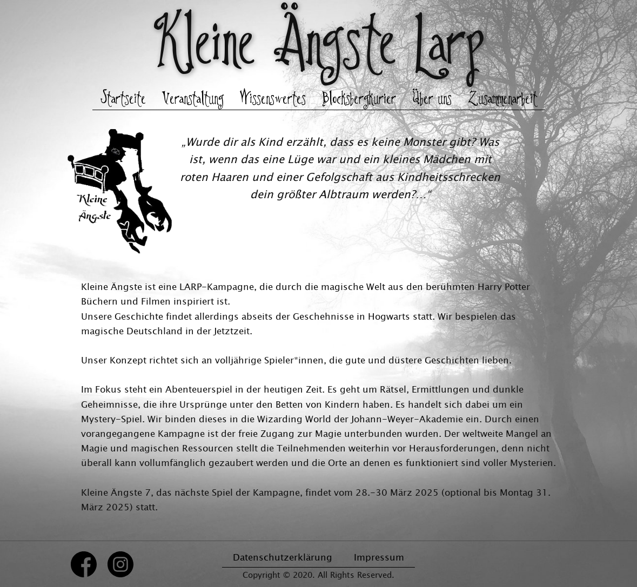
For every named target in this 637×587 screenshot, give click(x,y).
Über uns (432, 99)
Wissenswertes (273, 99)
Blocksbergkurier (359, 99)
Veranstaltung (193, 99)
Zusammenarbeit (502, 99)
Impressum (379, 557)
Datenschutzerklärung (282, 557)
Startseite (123, 99)
